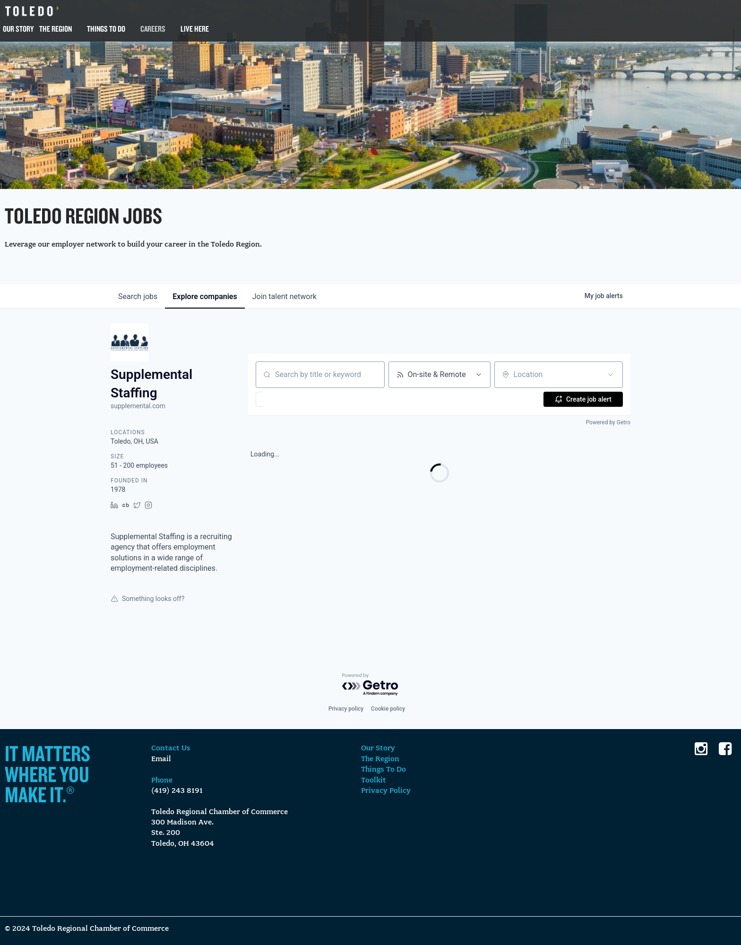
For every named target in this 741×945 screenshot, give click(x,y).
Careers (152, 29)
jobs (137, 296)
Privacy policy (345, 708)
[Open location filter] (610, 374)
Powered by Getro (608, 422)
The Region (55, 29)
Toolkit (373, 780)
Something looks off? (147, 598)
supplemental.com (138, 406)
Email (161, 759)
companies (204, 296)
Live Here (195, 29)
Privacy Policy (386, 791)
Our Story (18, 29)
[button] (287, 399)
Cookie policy (388, 708)
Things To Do (106, 29)
